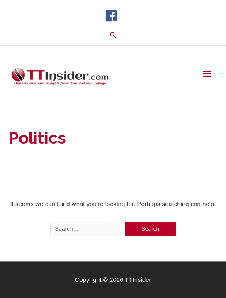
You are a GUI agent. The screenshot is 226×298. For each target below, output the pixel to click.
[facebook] (113, 16)
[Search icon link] (113, 35)
